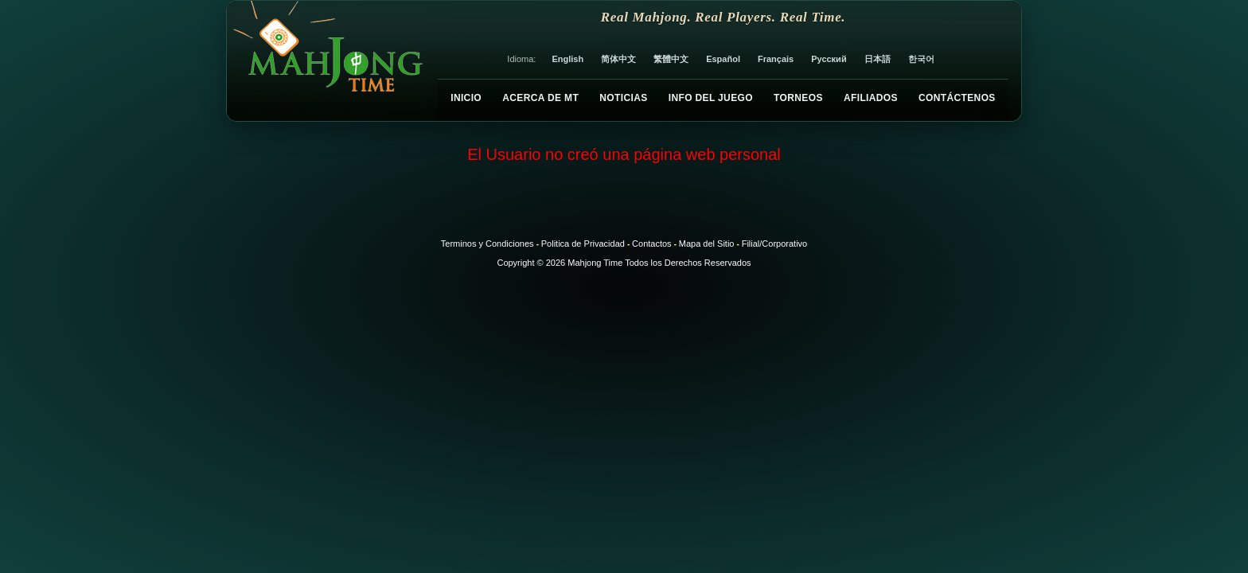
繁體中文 (670, 59)
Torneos (798, 97)
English (567, 59)
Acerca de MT (540, 97)
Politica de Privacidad (583, 243)
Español (723, 59)
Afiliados (871, 97)
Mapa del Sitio (707, 243)
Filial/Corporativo (775, 243)
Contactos (652, 243)
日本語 (877, 59)
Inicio (466, 97)
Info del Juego (711, 97)
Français (776, 59)
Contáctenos (957, 97)
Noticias (623, 97)
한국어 (921, 59)
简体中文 (618, 59)
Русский (828, 59)
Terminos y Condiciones (487, 243)
